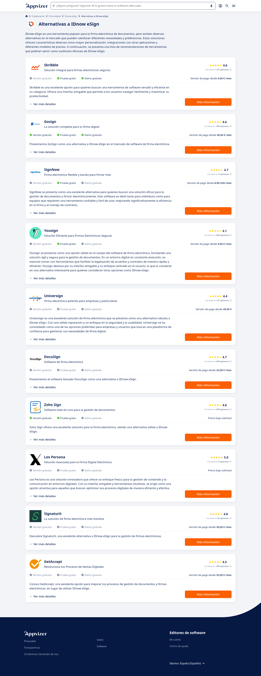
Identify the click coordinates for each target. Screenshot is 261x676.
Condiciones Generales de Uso (41, 654)
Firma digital (55, 16)
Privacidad (30, 641)
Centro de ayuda (179, 646)
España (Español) (193, 663)
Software (102, 646)
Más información (208, 102)
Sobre (100, 639)
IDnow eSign (71, 16)
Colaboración (38, 16)
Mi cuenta (175, 639)
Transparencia (32, 647)
